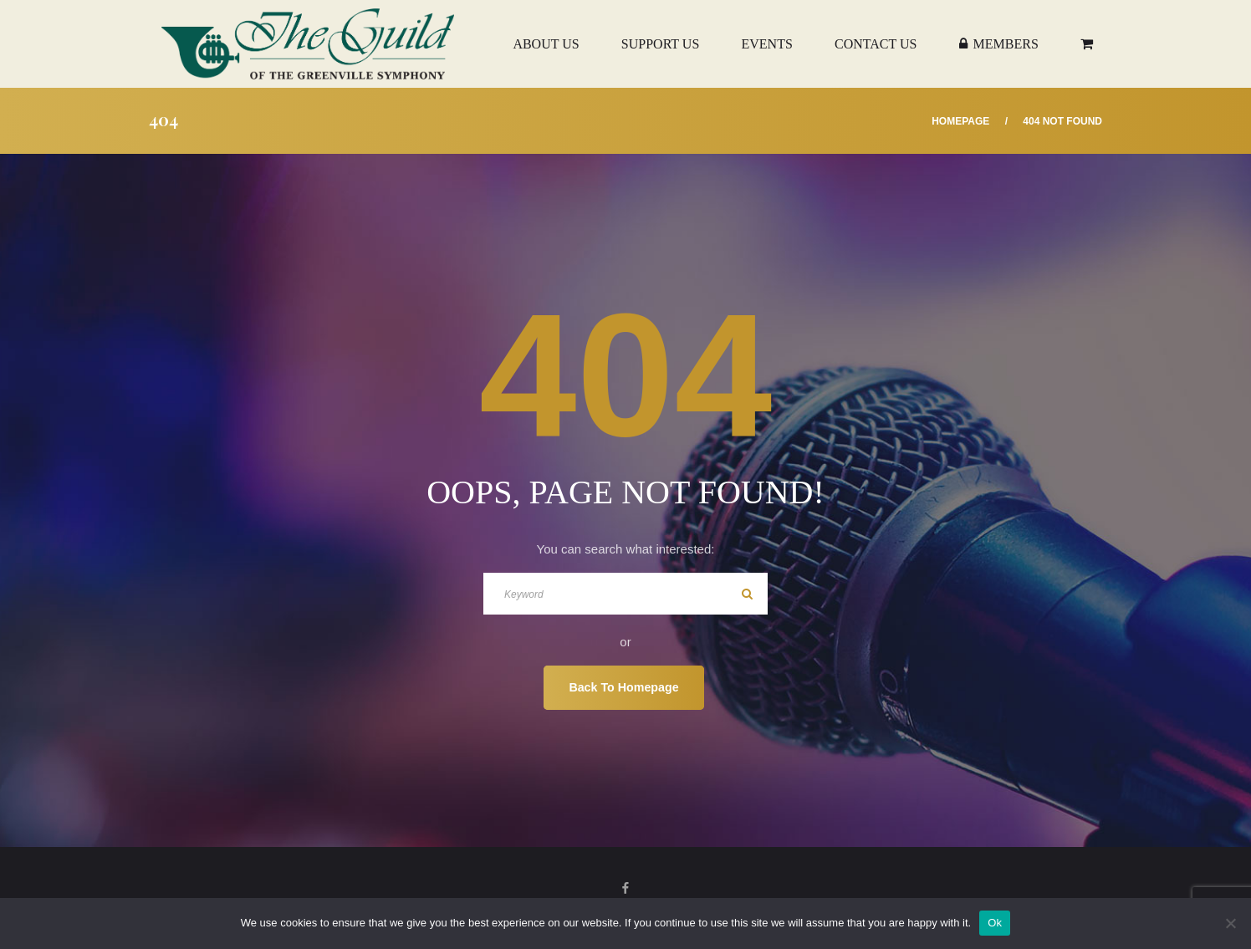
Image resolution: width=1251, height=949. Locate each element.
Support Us (660, 44)
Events (766, 44)
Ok (995, 922)
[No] (1230, 923)
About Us (546, 44)
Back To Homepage (623, 687)
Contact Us (876, 44)
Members (999, 44)
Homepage (960, 121)
